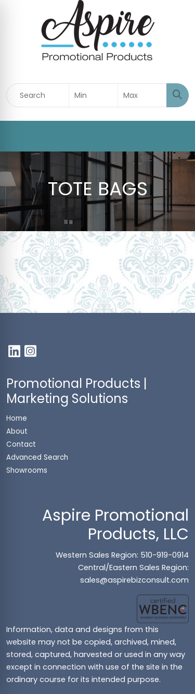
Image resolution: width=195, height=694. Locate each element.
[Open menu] (174, 136)
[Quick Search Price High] (142, 95)
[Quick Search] (37, 95)
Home (16, 418)
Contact (21, 444)
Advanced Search (37, 457)
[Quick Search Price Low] (93, 95)
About (17, 431)
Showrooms (27, 470)
